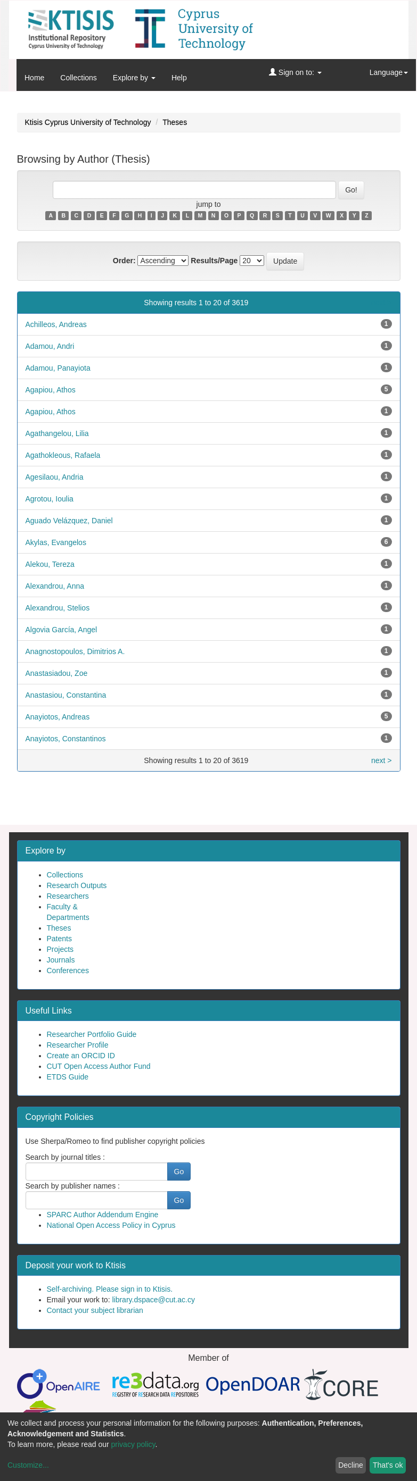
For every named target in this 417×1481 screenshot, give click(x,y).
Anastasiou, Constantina (66, 695)
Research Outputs (77, 885)
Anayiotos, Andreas (58, 717)
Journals (61, 960)
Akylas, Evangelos (56, 542)
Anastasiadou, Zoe (57, 673)
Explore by (134, 77)
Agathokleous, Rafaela (63, 455)
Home (34, 77)
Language (389, 72)
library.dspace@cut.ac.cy (153, 1299)
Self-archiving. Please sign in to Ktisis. (110, 1289)
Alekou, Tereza (50, 564)
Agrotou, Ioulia (49, 499)
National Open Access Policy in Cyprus (111, 1225)
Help (179, 77)
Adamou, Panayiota (58, 368)
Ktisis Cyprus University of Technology (88, 122)
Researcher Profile (78, 1045)
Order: (124, 260)
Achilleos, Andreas (56, 324)
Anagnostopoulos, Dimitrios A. (75, 651)
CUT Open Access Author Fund (99, 1066)
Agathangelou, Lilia (57, 433)
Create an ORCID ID (81, 1055)
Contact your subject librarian (95, 1310)
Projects (60, 949)
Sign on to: (295, 72)
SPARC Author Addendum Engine (103, 1214)
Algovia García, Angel (61, 629)
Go (179, 1171)
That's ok (388, 1465)
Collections (78, 77)
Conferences (68, 970)
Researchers (68, 896)
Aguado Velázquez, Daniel (69, 520)
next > (381, 302)
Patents (59, 938)
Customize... (28, 1465)
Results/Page (214, 260)
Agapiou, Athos (51, 390)
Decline (350, 1465)
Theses (174, 122)
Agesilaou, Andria (55, 477)
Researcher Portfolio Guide (92, 1034)
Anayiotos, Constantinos (66, 738)
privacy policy (133, 1444)
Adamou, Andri (50, 346)
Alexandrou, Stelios (58, 608)
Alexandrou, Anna (55, 586)
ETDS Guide (68, 1077)
